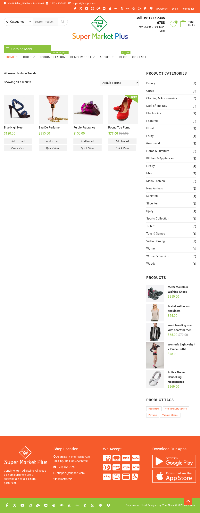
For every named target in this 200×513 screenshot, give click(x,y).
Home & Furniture (157, 151)
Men (149, 173)
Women (151, 248)
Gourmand (153, 143)
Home (10, 57)
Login (175, 8)
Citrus (150, 91)
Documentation (53, 57)
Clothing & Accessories (161, 98)
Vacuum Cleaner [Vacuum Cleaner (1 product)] (170, 415)
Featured (152, 121)
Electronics (153, 113)
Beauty (150, 83)
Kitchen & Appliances (160, 158)
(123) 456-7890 (56, 3)
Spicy (149, 211)
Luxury (150, 166)
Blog (123, 57)
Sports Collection (157, 218)
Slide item (152, 203)
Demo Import (80, 57)
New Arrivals (154, 188)
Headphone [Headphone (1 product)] (153, 409)
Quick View (18, 148)
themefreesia (63, 479)
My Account (162, 8)
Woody (150, 263)
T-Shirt (150, 226)
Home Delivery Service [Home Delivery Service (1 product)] (176, 409)
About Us (107, 57)
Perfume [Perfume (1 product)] (152, 415)
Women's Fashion (157, 256)
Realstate (152, 196)
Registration (188, 8)
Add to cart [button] (18, 141)
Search (63, 22)
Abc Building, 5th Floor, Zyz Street (24, 3)
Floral (150, 128)
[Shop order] (119, 83)
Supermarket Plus (136, 505)
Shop (27, 57)
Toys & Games (155, 233)
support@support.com (82, 3)
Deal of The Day (156, 106)
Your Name (168, 505)
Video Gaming (155, 241)
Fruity (150, 136)
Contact (139, 57)
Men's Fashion (155, 181)
